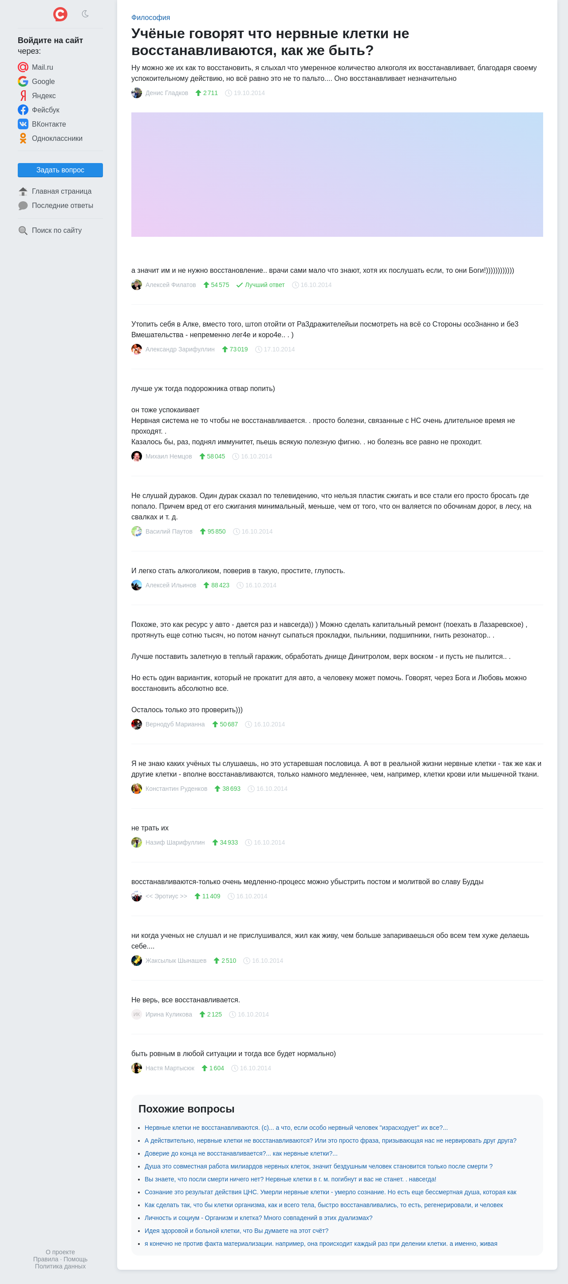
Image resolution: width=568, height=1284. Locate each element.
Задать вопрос (60, 170)
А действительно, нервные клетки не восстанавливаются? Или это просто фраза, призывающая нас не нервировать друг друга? (331, 1140)
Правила (46, 1259)
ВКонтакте (42, 124)
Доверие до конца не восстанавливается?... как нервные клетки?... (241, 1153)
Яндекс (37, 95)
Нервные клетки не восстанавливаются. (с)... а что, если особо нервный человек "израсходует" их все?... (296, 1127)
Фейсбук (38, 109)
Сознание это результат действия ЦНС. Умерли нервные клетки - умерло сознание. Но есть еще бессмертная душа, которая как (331, 1192)
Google (36, 81)
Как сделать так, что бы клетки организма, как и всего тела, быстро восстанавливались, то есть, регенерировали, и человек (324, 1204)
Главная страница (54, 191)
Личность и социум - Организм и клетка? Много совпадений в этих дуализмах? (259, 1217)
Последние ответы (55, 205)
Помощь (75, 1259)
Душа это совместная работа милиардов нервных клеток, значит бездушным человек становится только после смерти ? (319, 1166)
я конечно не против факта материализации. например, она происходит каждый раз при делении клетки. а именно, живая (321, 1243)
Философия (150, 17)
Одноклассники (50, 138)
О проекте (60, 1252)
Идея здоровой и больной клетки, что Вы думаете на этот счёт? (236, 1230)
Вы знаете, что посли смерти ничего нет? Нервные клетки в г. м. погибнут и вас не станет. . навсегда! (290, 1179)
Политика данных (60, 1266)
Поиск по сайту (50, 230)
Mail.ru (35, 67)
